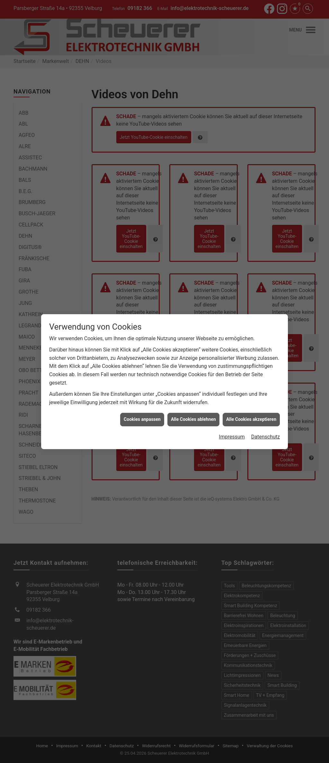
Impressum (232, 395)
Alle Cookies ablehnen (193, 377)
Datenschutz (265, 395)
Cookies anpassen (142, 377)
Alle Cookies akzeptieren (251, 377)
